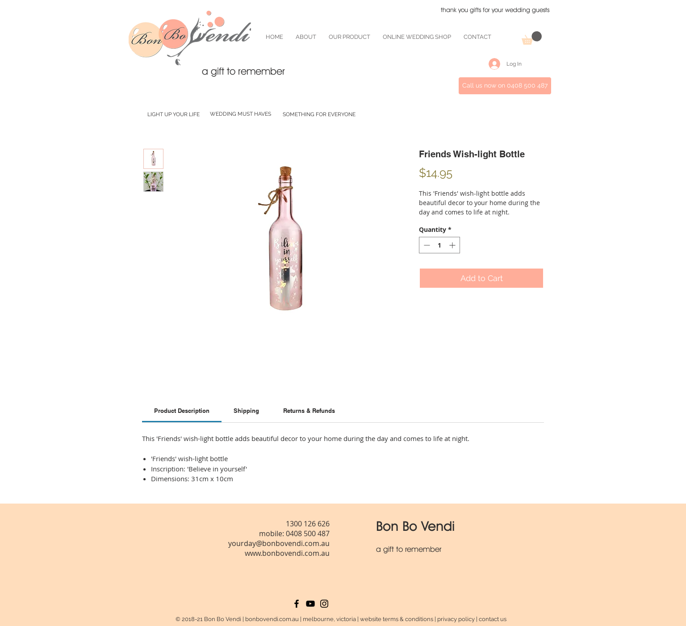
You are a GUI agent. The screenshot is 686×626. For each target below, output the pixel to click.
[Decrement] (425, 245)
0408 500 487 (308, 533)
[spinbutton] (439, 245)
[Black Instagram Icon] (324, 603)
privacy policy (456, 619)
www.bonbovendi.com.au (287, 553)
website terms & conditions (396, 619)
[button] (532, 38)
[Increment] (453, 245)
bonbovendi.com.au (272, 619)
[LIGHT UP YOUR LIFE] (173, 114)
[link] (181, 410)
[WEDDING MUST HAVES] (240, 114)
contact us (492, 619)
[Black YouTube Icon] (310, 603)
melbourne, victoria (329, 619)
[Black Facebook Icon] (296, 603)
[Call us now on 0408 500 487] (505, 86)
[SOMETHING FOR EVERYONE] (319, 115)
